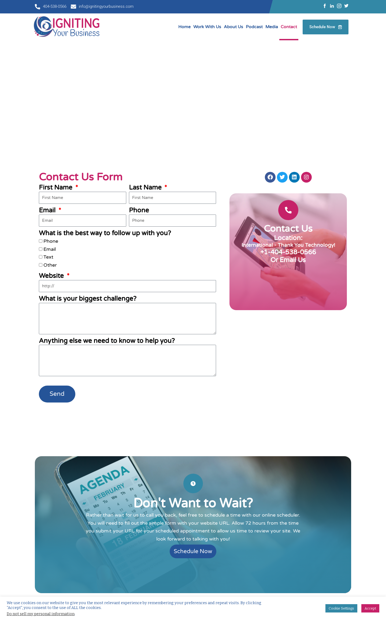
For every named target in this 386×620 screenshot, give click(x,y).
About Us (233, 27)
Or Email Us (288, 260)
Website (52, 276)
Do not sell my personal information (41, 613)
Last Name (146, 187)
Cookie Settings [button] (341, 608)
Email (48, 210)
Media (271, 27)
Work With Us (207, 27)
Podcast (254, 27)
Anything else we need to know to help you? (107, 341)
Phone (139, 210)
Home (184, 27)
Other (50, 265)
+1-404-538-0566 (288, 252)
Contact (289, 27)
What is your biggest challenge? (87, 299)
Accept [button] (370, 608)
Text (48, 257)
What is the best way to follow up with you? (105, 233)
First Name (56, 187)
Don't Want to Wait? (193, 503)
